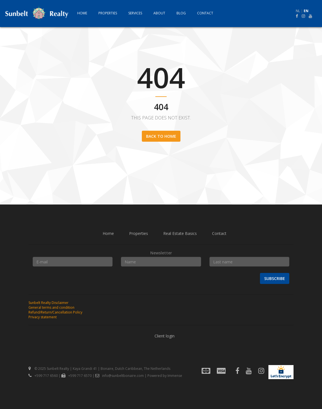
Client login (165, 336)
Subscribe (274, 278)
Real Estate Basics (180, 233)
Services (135, 13)
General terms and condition (51, 307)
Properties (107, 13)
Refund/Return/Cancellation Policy (55, 312)
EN (306, 10)
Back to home (161, 136)
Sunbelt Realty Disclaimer (48, 302)
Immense (174, 375)
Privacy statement (42, 317)
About (159, 13)
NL (298, 10)
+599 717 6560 (43, 375)
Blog (181, 13)
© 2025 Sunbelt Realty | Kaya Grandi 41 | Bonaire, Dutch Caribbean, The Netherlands (99, 368)
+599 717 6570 (76, 375)
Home (82, 13)
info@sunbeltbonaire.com (119, 375)
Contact (205, 13)
